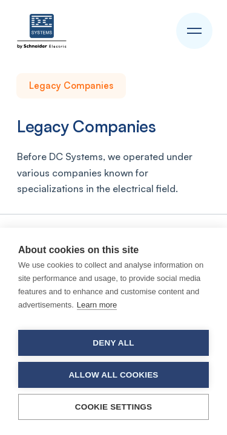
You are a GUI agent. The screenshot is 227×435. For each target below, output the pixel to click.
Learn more (97, 304)
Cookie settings (114, 406)
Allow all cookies (113, 374)
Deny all (113, 342)
